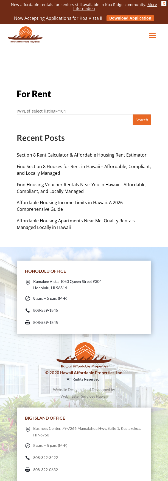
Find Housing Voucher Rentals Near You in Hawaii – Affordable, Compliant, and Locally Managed (82, 188)
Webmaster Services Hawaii (84, 396)
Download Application (130, 18)
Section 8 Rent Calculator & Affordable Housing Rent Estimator (82, 155)
